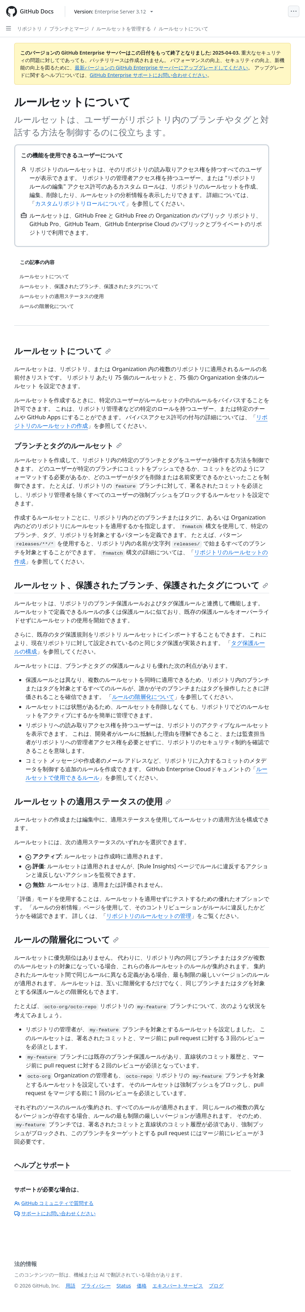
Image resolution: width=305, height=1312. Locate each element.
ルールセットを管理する (123, 28)
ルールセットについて (183, 28)
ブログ (216, 1285)
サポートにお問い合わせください (55, 1213)
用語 (70, 1285)
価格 (142, 1285)
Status (124, 1285)
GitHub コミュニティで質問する (54, 1203)
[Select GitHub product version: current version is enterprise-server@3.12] (113, 11)
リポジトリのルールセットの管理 (148, 916)
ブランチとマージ (69, 28)
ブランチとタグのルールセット (68, 445)
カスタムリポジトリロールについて (80, 203)
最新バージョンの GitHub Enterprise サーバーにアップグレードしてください (161, 67)
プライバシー (96, 1285)
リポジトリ (29, 28)
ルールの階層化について (143, 697)
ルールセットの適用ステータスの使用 (92, 801)
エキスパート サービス (177, 1285)
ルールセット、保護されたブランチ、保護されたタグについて (141, 585)
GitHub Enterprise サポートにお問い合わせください (148, 75)
